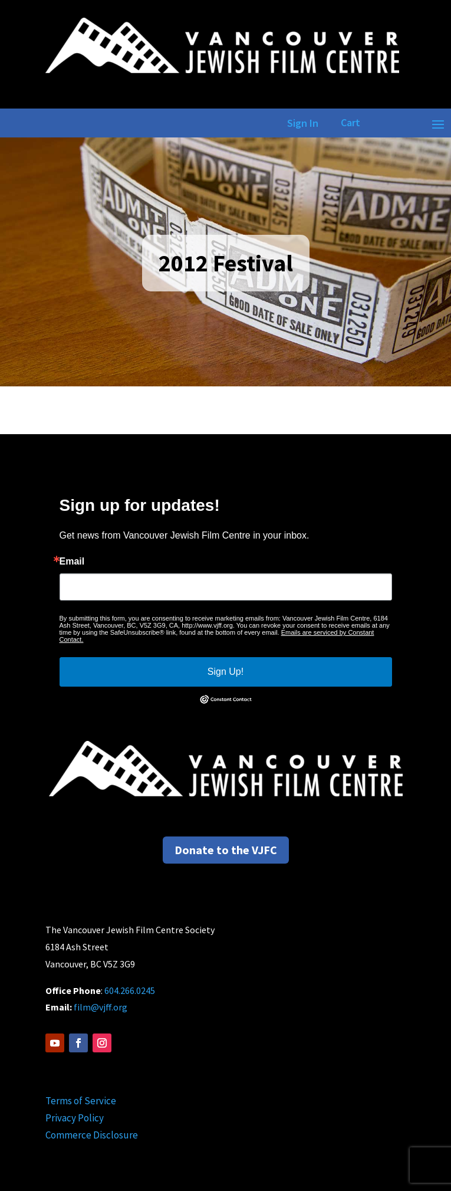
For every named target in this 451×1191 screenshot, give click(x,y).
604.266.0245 (129, 990)
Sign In (300, 123)
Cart (350, 122)
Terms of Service (80, 1100)
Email (72, 561)
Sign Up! (225, 672)
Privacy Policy (74, 1117)
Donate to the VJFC (226, 849)
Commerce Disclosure (91, 1134)
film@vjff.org (100, 1007)
